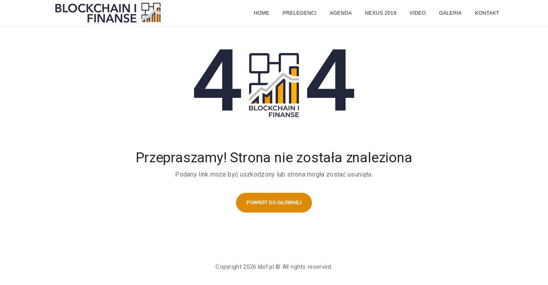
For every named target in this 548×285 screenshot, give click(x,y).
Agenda (341, 13)
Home (262, 13)
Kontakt (487, 13)
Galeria (450, 13)
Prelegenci (300, 13)
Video (418, 13)
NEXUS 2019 (380, 13)
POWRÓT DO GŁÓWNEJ (274, 202)
